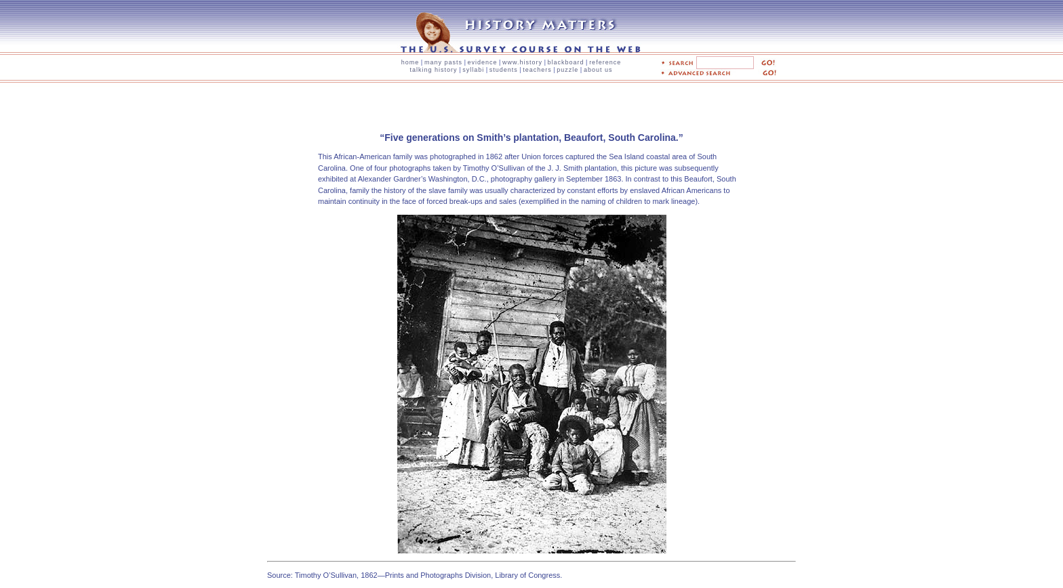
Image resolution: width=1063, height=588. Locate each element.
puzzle (567, 69)
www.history (522, 62)
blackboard (566, 62)
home (410, 62)
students (503, 69)
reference (605, 62)
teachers (537, 69)
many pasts (443, 62)
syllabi (473, 69)
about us (598, 69)
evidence (482, 62)
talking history (434, 69)
